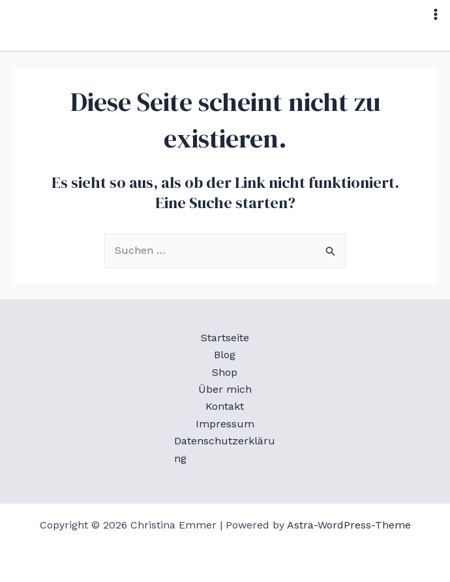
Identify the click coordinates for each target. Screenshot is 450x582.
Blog (224, 354)
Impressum (225, 424)
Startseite (225, 337)
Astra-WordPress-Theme (349, 525)
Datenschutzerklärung (224, 449)
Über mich (225, 389)
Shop (224, 372)
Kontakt (224, 406)
